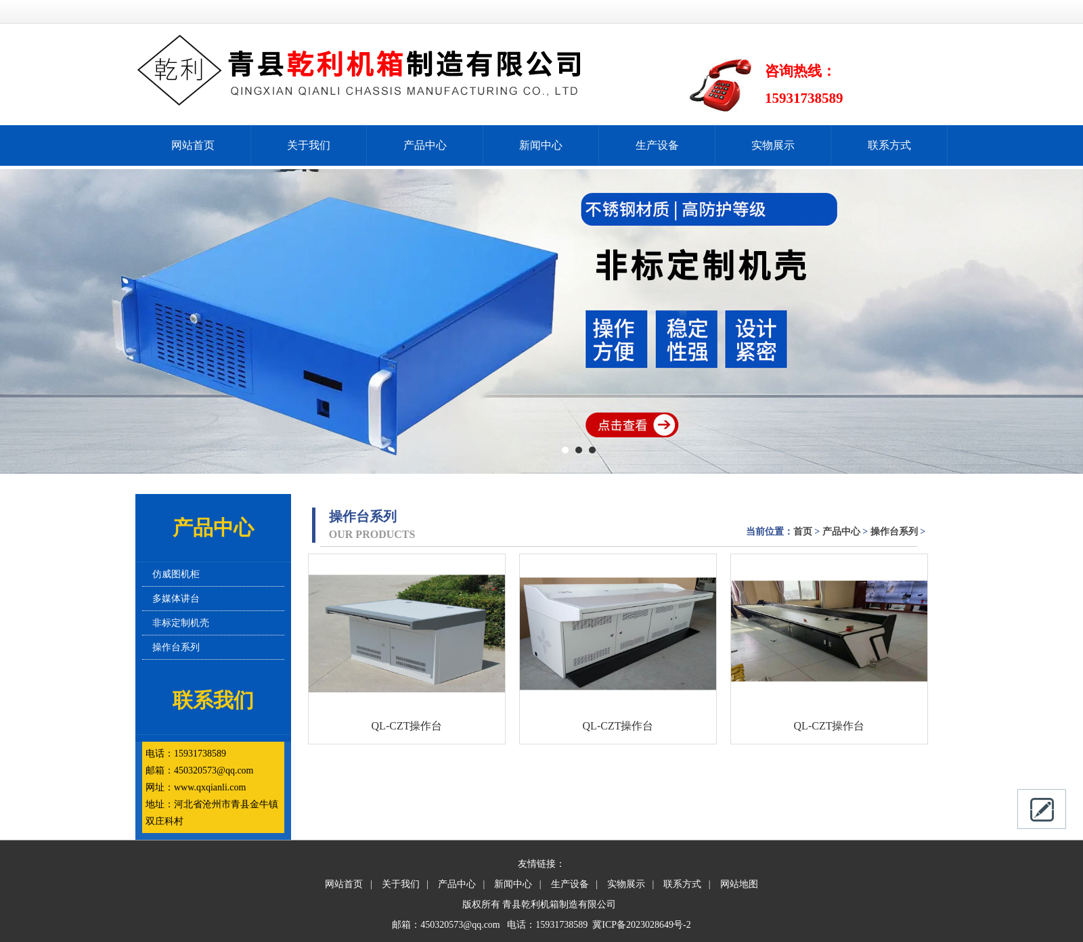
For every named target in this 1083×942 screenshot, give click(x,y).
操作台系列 (176, 647)
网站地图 (739, 884)
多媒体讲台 (176, 598)
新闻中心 (540, 145)
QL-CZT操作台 (407, 726)
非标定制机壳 (180, 623)
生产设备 (657, 145)
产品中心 (425, 145)
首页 (802, 531)
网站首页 (193, 145)
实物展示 (773, 145)
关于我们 (308, 145)
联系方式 (889, 145)
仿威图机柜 (176, 574)
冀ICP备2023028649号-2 (641, 925)
